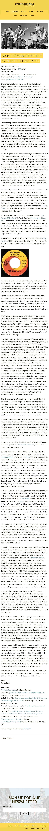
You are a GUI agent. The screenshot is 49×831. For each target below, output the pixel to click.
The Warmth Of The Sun (23, 77)
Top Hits (15, 11)
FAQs (15, 15)
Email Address (7, 806)
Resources (23, 15)
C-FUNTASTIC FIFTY (8, 722)
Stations (40, 11)
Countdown (27, 729)
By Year (31, 11)
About (33, 15)
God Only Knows (7, 457)
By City (23, 11)
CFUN (20, 69)
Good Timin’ (25, 499)
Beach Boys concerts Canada (11, 719)
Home (7, 11)
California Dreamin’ (37, 558)
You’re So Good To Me (26, 445)
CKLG (43, 206)
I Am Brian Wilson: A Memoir (35, 706)
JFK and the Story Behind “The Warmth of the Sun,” (27, 693)
